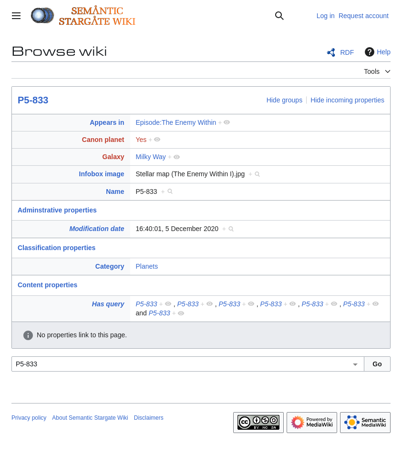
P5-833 (33, 100)
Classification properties (56, 248)
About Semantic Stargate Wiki (90, 417)
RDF (347, 52)
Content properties (47, 285)
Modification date (96, 228)
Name (115, 191)
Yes (141, 139)
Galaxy (113, 157)
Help (376, 52)
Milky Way (151, 157)
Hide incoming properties (347, 100)
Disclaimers (149, 417)
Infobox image (101, 174)
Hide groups (285, 100)
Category (109, 266)
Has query (108, 304)
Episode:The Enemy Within (176, 122)
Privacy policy (28, 417)
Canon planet (103, 139)
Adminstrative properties (57, 210)
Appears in (107, 122)
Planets (147, 266)
